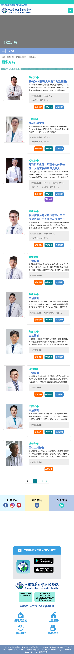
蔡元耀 (32, 257)
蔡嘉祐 (32, 331)
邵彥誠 (32, 406)
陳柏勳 (32, 369)
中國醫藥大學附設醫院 (37, 585)
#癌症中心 (48, 96)
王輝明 (32, 119)
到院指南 (37, 505)
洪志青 (32, 443)
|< (27, 481)
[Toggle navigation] (70, 10)
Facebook (5, 505)
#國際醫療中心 (58, 183)
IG (12, 505)
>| (47, 481)
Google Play (44, 561)
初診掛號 (48, 107)
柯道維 (32, 160)
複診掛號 (59, 107)
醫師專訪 (48, 199)
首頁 (3, 57)
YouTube (18, 505)
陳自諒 (32, 77)
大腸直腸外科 (21, 57)
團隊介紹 (32, 57)
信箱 (61, 505)
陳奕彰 (32, 211)
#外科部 (47, 137)
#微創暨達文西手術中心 (39, 100)
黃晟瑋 (32, 294)
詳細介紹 (38, 107)
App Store (44, 570)
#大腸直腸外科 (36, 96)
